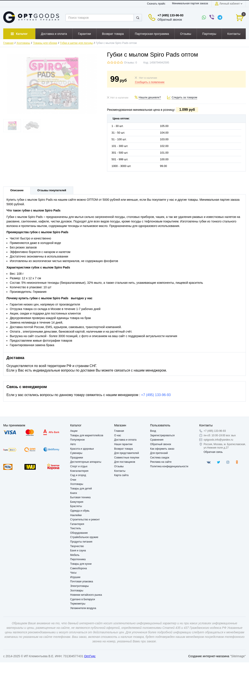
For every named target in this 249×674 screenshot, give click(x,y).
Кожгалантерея (79, 470)
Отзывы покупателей (51, 190)
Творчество (77, 546)
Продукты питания (81, 541)
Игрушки (75, 577)
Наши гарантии (123, 444)
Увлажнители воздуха (83, 608)
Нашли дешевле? (150, 97)
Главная (8, 43)
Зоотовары (76, 590)
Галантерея (77, 524)
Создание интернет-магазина (208, 656)
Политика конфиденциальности (169, 466)
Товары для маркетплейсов (86, 435)
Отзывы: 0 (130, 62)
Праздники (76, 457)
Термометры (77, 603)
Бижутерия (76, 501)
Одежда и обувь (80, 510)
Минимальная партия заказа (190, 3)
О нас (117, 435)
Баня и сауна (78, 550)
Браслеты (76, 506)
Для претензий (159, 453)
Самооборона (78, 568)
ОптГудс (89, 656)
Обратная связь (213, 451)
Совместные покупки (126, 457)
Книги (73, 493)
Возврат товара (123, 448)
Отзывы (119, 466)
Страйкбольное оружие (84, 537)
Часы (73, 572)
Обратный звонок (169, 19)
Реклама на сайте (161, 461)
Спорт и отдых (78, 466)
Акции (74, 430)
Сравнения (156, 439)
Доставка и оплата (125, 439)
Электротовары (79, 586)
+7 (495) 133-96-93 (170, 15)
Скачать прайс (156, 3)
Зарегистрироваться (162, 435)
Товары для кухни (81, 563)
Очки (73, 479)
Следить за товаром (184, 97)
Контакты (119, 470)
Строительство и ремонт (85, 519)
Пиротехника (78, 559)
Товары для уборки (45, 43)
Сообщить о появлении (149, 82)
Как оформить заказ (162, 448)
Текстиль (75, 528)
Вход (153, 430)
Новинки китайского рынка (86, 594)
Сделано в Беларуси (82, 599)
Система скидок (159, 457)
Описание (17, 190)
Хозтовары (23, 43)
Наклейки (76, 515)
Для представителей (126, 453)
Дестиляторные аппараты (85, 461)
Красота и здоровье (82, 448)
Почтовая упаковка (81, 581)
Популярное (77, 439)
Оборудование (79, 532)
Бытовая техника (80, 497)
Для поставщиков (124, 461)
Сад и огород (78, 475)
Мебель (74, 555)
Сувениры (76, 453)
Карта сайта (121, 475)
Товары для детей (81, 488)
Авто (73, 444)
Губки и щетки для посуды (76, 43)
